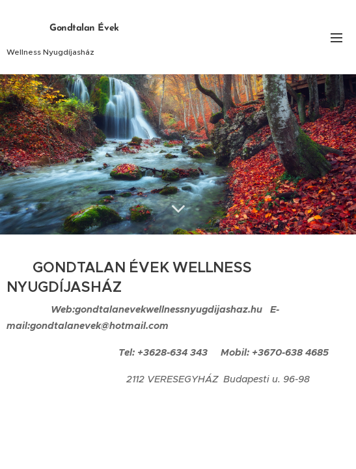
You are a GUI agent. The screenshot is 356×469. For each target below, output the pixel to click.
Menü (336, 37)
